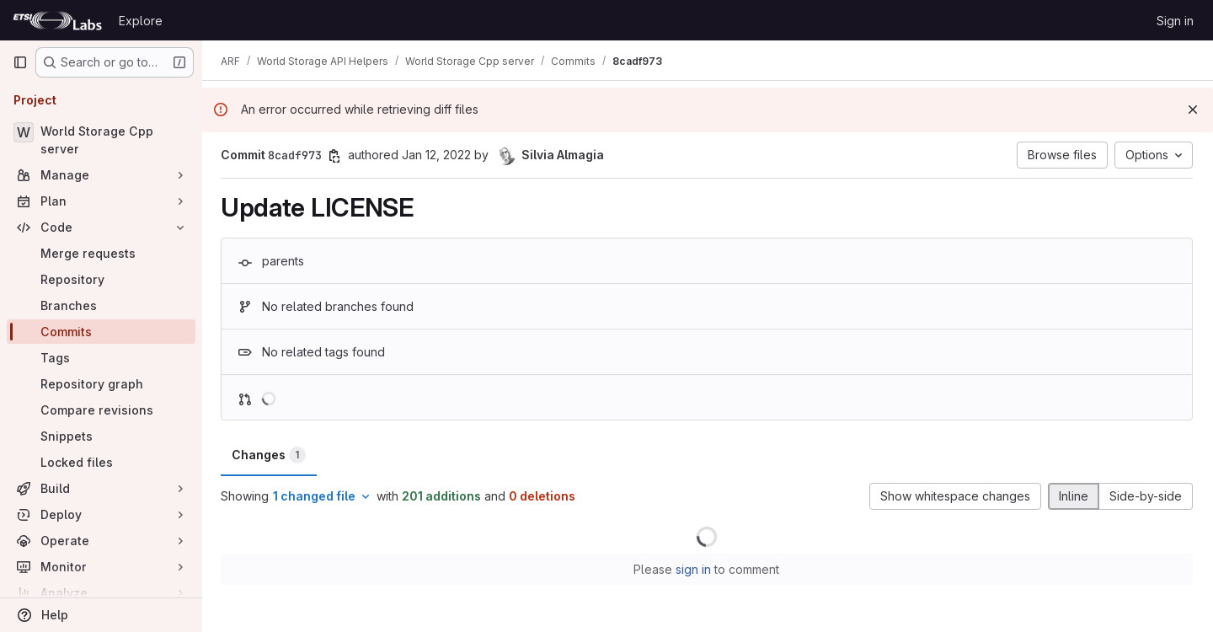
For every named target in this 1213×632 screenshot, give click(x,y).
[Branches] (101, 305)
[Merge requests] (101, 253)
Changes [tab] (270, 455)
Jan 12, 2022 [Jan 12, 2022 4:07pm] (438, 154)
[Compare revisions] (101, 410)
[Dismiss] (1193, 109)
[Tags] (101, 357)
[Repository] (101, 279)
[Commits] (101, 331)
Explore (141, 20)
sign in (695, 569)
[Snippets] (101, 436)
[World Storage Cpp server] (101, 140)
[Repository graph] (101, 384)
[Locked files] (101, 462)
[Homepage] (57, 20)
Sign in (1175, 20)
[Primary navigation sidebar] (20, 62)
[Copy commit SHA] (336, 156)
